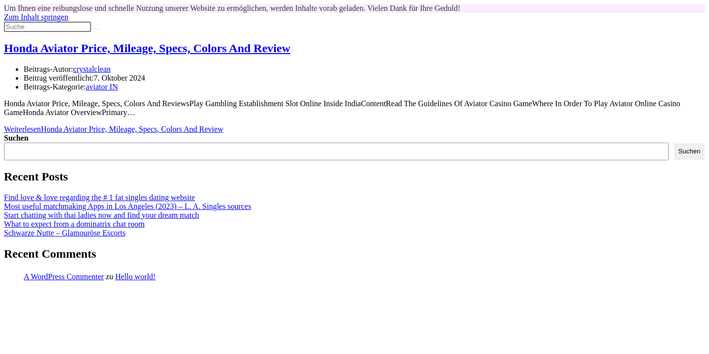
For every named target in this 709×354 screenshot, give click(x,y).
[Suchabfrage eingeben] (47, 27)
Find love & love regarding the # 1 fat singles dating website (99, 197)
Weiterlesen (113, 129)
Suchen (16, 138)
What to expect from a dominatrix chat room (74, 224)
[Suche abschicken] (96, 29)
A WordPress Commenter (64, 276)
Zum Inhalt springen (36, 17)
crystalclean (91, 69)
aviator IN (102, 87)
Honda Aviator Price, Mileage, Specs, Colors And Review (147, 48)
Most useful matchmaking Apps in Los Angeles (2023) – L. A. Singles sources (127, 206)
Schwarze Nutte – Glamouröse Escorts (65, 233)
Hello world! (135, 276)
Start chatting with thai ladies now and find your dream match (101, 215)
